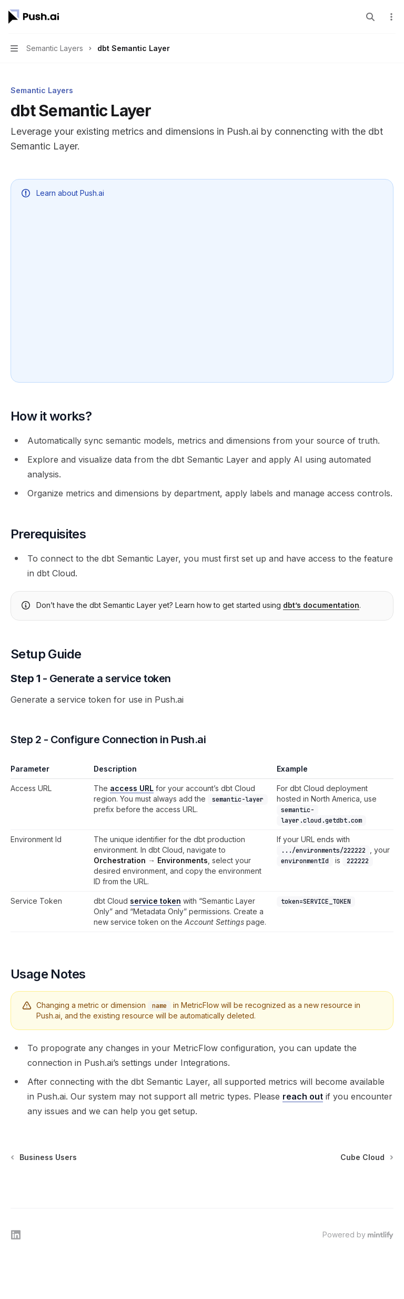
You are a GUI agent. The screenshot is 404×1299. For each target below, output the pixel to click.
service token (155, 900)
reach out (302, 1096)
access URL (132, 788)
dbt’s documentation (321, 605)
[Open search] (370, 16)
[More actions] (390, 16)
